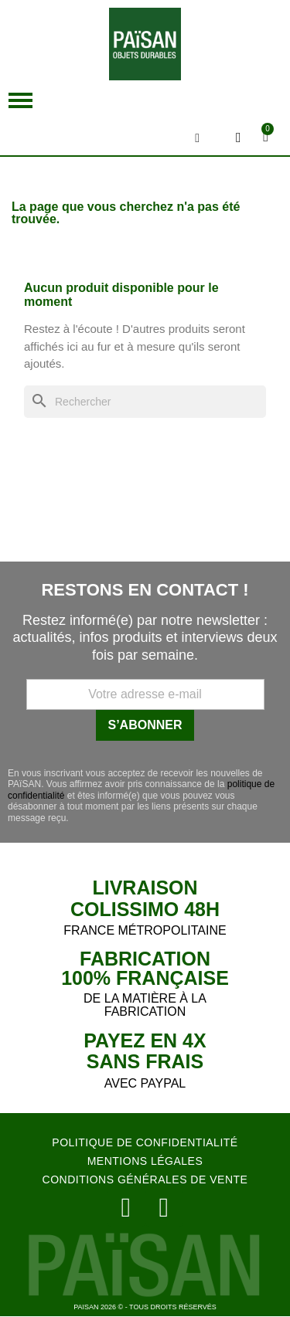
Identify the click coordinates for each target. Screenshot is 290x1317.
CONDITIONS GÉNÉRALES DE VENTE (145, 1179)
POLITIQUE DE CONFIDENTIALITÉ (144, 1142)
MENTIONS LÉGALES (145, 1161)
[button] (20, 100)
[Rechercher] (145, 402)
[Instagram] (126, 1208)
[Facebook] (164, 1208)
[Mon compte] (238, 137)
